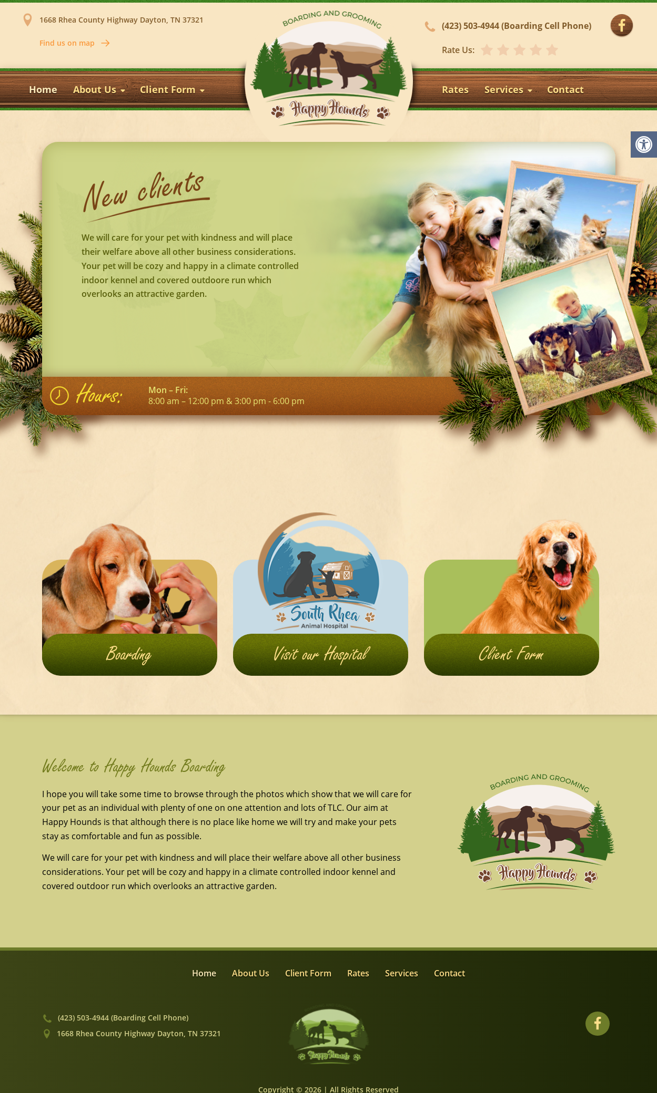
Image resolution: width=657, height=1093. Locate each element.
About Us (100, 89)
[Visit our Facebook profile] (622, 26)
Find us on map (75, 43)
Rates (455, 89)
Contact (565, 89)
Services (509, 89)
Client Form (173, 89)
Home (43, 89)
